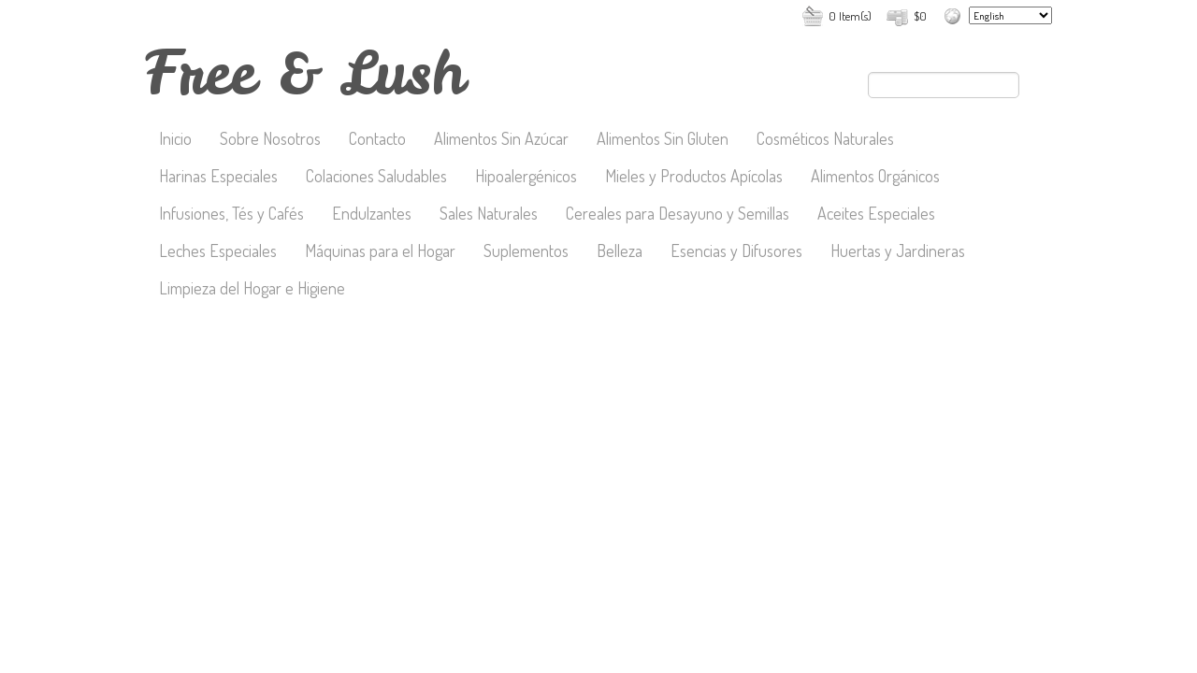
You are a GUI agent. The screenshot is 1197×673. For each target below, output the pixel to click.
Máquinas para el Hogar (380, 252)
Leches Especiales (218, 252)
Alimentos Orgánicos (875, 177)
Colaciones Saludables (376, 177)
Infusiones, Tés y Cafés (231, 215)
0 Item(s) (850, 15)
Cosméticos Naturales (825, 140)
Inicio (175, 140)
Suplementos (526, 252)
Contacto (377, 140)
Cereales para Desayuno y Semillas (677, 215)
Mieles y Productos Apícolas (694, 177)
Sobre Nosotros (270, 140)
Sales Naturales (489, 215)
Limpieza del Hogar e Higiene (252, 289)
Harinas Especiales (218, 177)
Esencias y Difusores (736, 252)
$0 (920, 15)
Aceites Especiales (876, 215)
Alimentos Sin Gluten (662, 140)
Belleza (619, 252)
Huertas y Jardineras (897, 252)
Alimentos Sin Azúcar (501, 140)
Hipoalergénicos (526, 177)
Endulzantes (371, 215)
